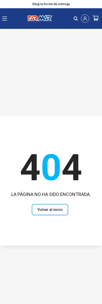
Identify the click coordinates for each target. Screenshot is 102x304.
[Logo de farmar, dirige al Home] (40, 18)
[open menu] (4, 18)
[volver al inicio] (50, 209)
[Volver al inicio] (51, 209)
